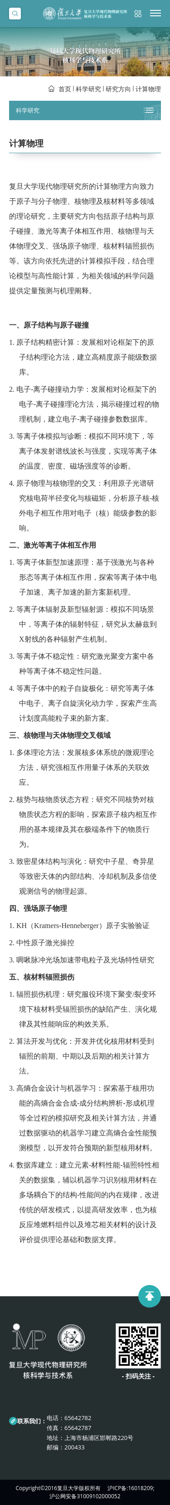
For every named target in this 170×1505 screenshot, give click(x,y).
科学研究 (88, 88)
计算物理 (148, 88)
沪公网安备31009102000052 (84, 1496)
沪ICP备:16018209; (130, 1488)
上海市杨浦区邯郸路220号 (98, 1438)
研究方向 (118, 88)
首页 (64, 88)
